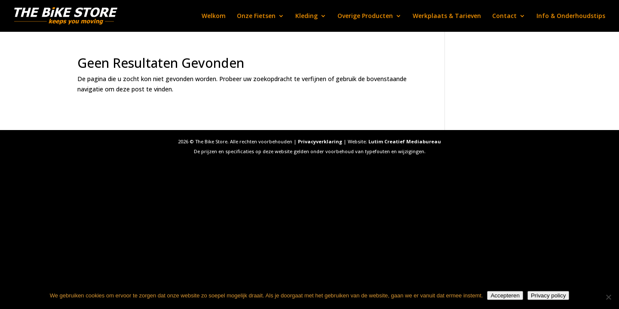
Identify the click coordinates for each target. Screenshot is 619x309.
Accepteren (504, 295)
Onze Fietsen (256, 16)
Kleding (306, 16)
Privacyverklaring (320, 141)
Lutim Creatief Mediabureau (404, 141)
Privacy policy (548, 295)
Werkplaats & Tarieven (447, 16)
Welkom (214, 16)
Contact (504, 16)
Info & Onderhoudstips (570, 16)
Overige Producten (365, 16)
